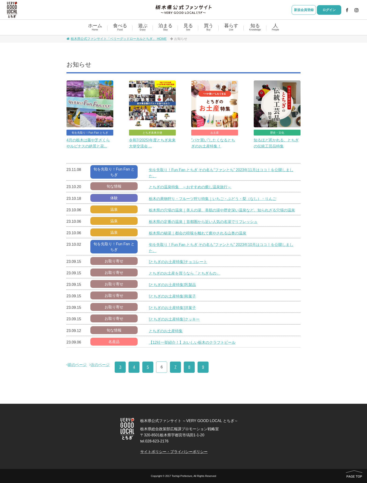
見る (188, 27)
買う (208, 27)
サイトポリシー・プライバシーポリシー (174, 452)
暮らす (231, 27)
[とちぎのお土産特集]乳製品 (172, 285)
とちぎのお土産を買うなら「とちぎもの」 (184, 273)
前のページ (76, 365)
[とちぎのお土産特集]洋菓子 (172, 308)
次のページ (99, 365)
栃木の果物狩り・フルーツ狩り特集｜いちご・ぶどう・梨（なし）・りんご (212, 199)
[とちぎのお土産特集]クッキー (174, 319)
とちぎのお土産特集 (166, 331)
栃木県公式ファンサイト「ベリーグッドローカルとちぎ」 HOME (116, 39)
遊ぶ (142, 27)
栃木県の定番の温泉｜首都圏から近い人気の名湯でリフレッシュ (203, 222)
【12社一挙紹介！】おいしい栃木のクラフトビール (192, 342)
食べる (120, 27)
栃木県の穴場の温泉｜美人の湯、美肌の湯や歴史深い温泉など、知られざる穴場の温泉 (222, 210)
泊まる (165, 27)
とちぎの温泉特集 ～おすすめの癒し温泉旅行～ (190, 187)
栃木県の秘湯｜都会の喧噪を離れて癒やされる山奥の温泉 (197, 233)
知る (255, 27)
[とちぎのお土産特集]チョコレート (178, 262)
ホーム (95, 27)
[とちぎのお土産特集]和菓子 (172, 296)
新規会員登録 (304, 10)
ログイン (329, 10)
